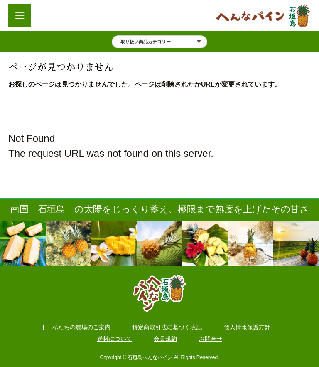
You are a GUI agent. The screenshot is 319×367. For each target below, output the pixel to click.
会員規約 (165, 339)
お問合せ (210, 339)
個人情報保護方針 (247, 327)
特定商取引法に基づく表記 (167, 327)
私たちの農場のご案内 (81, 327)
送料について (114, 339)
